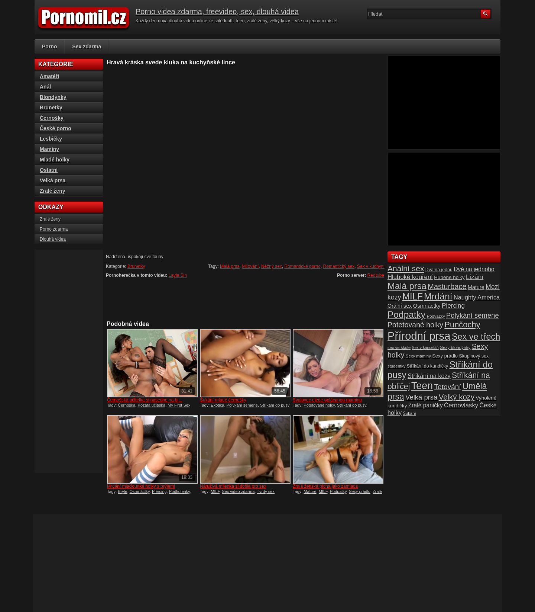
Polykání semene (242, 405)
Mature (310, 491)
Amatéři (49, 76)
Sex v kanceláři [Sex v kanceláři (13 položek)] (425, 347)
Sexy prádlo (359, 491)
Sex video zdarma (238, 491)
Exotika (217, 405)
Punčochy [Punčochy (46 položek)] (462, 324)
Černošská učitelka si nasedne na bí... (144, 400)
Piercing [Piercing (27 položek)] (453, 305)
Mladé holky (54, 160)
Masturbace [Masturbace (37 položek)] (447, 286)
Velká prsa (52, 180)
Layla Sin (178, 275)
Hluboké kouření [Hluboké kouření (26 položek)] (410, 277)
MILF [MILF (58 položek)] (412, 296)
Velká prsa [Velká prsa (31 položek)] (421, 397)
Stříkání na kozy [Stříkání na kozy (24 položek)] (429, 375)
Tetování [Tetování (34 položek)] (447, 387)
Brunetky (136, 266)
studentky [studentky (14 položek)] (396, 366)
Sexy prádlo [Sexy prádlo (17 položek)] (445, 356)
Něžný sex (271, 266)
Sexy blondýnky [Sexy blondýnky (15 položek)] (455, 347)
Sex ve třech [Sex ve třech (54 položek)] (476, 337)
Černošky (52, 118)
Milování (250, 266)
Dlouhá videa (53, 239)
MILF (215, 491)
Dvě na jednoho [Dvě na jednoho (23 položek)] (474, 269)
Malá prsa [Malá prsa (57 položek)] (407, 286)
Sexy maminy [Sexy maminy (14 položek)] (418, 356)
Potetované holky (319, 405)
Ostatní (49, 170)
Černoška (126, 405)
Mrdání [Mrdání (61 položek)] (438, 296)
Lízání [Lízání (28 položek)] (474, 277)
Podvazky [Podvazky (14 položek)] (436, 316)
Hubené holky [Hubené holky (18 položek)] (449, 277)
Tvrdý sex (266, 491)
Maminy (49, 149)
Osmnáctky (140, 491)
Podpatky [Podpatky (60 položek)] (406, 315)
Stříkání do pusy (275, 405)
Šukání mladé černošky (223, 400)
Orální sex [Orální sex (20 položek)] (400, 306)
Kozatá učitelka (152, 405)
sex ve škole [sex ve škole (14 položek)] (399, 347)
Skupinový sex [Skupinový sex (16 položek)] (474, 356)
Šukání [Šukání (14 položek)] (409, 413)
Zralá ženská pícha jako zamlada (325, 486)
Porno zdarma (54, 229)
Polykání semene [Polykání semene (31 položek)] (472, 315)
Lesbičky (51, 139)
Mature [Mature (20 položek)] (476, 287)
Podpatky (338, 491)
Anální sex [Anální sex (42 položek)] (406, 268)
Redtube (375, 275)
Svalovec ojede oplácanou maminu (327, 400)
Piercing (159, 491)
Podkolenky (179, 491)
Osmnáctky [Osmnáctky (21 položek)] (427, 306)
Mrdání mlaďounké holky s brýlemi (141, 486)
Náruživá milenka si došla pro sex (233, 486)
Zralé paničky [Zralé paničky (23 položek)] (425, 405)
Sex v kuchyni (371, 266)
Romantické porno (303, 266)
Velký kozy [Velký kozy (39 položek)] (456, 397)
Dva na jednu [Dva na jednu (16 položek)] (439, 269)
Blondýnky (53, 97)
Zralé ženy (52, 191)
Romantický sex (339, 266)
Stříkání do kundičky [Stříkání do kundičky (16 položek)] (427, 366)
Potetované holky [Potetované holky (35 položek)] (415, 325)
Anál (45, 87)
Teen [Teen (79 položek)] (422, 385)
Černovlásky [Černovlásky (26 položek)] (461, 405)
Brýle (122, 491)
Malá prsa (230, 266)
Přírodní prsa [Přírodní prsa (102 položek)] (419, 336)
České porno (55, 128)
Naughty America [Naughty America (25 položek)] (477, 297)
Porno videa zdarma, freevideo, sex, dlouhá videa (217, 11)
